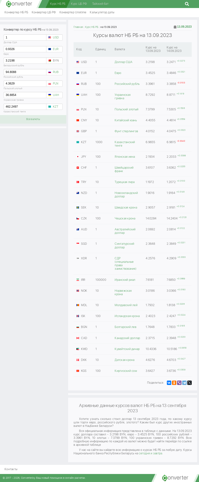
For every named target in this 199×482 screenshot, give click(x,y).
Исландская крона (127, 316)
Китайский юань (126, 120)
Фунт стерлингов (126, 131)
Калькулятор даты (102, 12)
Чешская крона (125, 219)
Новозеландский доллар (126, 195)
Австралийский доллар (125, 231)
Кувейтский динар (127, 349)
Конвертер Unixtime (73, 12)
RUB (56, 72)
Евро (6, 54)
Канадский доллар (127, 338)
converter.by (19, 4)
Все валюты (33, 119)
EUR (55, 49)
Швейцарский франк (124, 169)
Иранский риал (125, 280)
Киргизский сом (126, 371)
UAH (56, 95)
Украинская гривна (14, 100)
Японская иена (125, 157)
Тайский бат (100, 4)
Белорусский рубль (14, 65)
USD (56, 38)
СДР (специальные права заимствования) (125, 263)
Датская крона (124, 360)
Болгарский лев (125, 327)
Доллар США (10, 42)
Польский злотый (13, 88)
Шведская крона (126, 208)
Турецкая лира (125, 182)
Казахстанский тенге (15, 111)
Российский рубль (13, 77)
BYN (56, 61)
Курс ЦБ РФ (79, 4)
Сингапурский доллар (124, 245)
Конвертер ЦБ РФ (44, 12)
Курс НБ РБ (58, 4)
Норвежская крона (123, 292)
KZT (55, 107)
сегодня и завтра (150, 453)
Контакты (11, 469)
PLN (55, 84)
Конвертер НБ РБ (16, 12)
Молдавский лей (126, 305)
